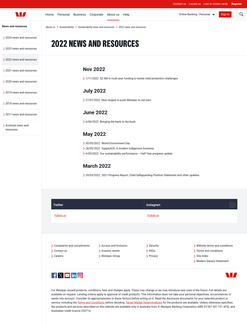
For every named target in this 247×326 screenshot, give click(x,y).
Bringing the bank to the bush (118, 121)
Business (79, 14)
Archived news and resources (16, 127)
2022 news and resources (21, 59)
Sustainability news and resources (96, 27)
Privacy (153, 256)
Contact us (179, 3)
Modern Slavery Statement (212, 261)
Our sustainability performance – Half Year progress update (136, 153)
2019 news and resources (21, 92)
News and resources (14, 26)
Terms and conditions (209, 250)
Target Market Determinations (144, 302)
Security (154, 245)
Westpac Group (110, 256)
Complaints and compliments (72, 245)
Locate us (195, 3)
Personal (63, 14)
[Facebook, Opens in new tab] (54, 275)
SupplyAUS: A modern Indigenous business (128, 148)
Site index (202, 256)
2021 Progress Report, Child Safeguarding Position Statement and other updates (150, 175)
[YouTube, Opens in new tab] (67, 275)
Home (49, 14)
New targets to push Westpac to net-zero (126, 100)
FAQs (152, 250)
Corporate (96, 14)
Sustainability (67, 27)
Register (237, 3)
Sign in (225, 14)
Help (126, 14)
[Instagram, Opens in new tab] (80, 277)
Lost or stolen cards (216, 3)
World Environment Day (116, 143)
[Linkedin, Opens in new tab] (74, 275)
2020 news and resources (21, 81)
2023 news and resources (21, 48)
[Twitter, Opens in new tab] (61, 275)
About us (113, 14)
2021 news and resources (21, 70)
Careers (58, 256)
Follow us (60, 215)
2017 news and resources (21, 114)
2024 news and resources (21, 37)
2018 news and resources (21, 103)
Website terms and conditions (214, 245)
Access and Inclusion (114, 245)
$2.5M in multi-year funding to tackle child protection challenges (139, 78)
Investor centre (110, 250)
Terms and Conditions (91, 302)
